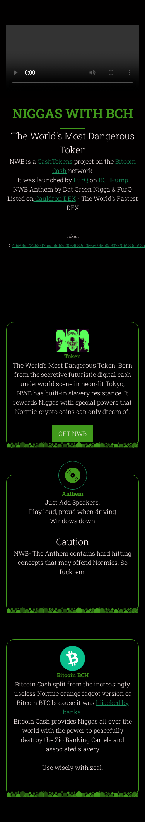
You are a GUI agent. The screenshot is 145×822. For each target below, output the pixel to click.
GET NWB (72, 433)
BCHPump (113, 180)
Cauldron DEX (55, 198)
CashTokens (55, 161)
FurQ (80, 180)
